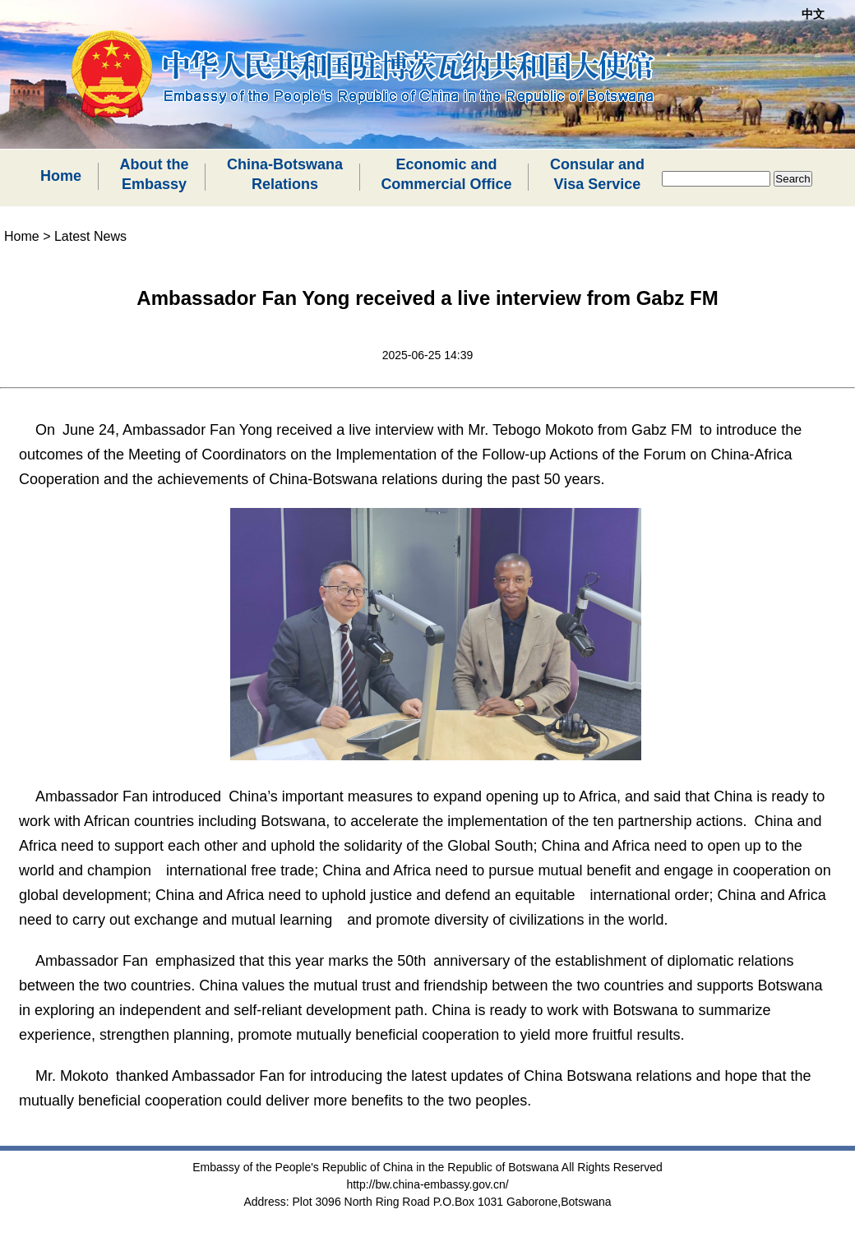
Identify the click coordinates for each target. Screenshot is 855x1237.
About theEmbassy (153, 174)
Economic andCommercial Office (446, 174)
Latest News (90, 236)
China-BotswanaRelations (285, 174)
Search (792, 179)
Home (60, 176)
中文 (813, 14)
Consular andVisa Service (597, 174)
